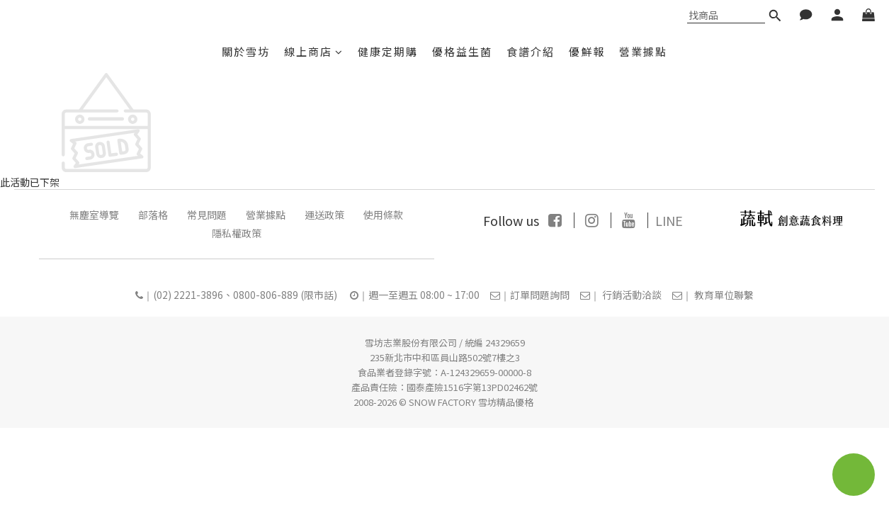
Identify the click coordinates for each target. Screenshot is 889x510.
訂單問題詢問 (540, 295)
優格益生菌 (462, 51)
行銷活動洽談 (632, 295)
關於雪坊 (246, 51)
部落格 (153, 215)
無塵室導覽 (94, 215)
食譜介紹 (530, 51)
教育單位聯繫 (724, 295)
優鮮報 (587, 51)
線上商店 (314, 51)
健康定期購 (388, 51)
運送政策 (324, 215)
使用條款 (383, 215)
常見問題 (207, 215)
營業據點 (643, 51)
